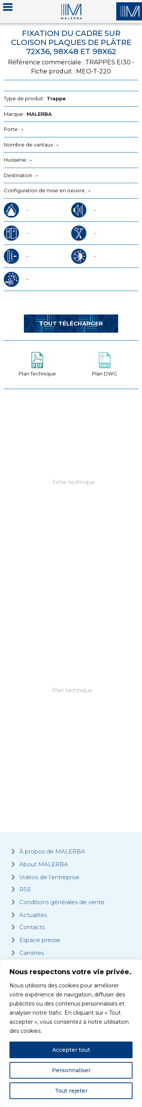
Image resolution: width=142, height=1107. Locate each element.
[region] (71, 1033)
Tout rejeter (71, 1090)
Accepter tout (71, 1049)
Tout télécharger (71, 323)
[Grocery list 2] (71, 706)
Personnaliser (71, 1070)
